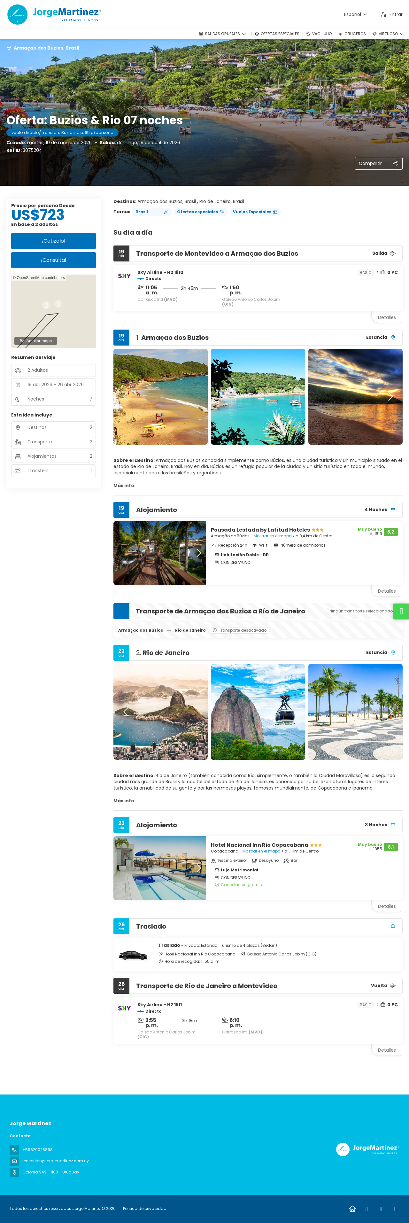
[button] (126, 396)
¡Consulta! (53, 260)
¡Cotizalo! (54, 241)
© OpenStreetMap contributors (39, 278)
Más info (123, 485)
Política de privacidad (144, 1208)
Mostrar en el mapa (273, 536)
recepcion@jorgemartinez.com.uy (55, 1161)
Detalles (387, 317)
